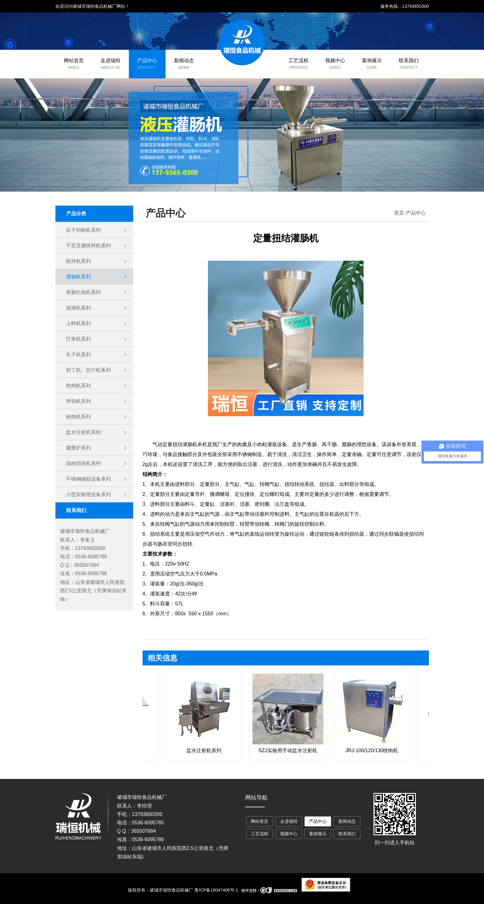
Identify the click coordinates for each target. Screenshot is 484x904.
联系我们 (409, 60)
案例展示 (372, 60)
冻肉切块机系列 (83, 463)
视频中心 (335, 60)
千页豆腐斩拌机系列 (88, 245)
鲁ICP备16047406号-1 (216, 890)
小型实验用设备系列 (88, 494)
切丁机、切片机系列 (88, 370)
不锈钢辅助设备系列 (88, 479)
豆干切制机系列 (83, 230)
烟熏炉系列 (78, 447)
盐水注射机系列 (83, 432)
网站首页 (74, 60)
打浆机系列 (78, 339)
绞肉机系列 (78, 385)
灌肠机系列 (78, 276)
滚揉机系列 (78, 307)
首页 (399, 213)
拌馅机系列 (78, 401)
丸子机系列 (78, 354)
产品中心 (147, 60)
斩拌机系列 (78, 261)
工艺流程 (298, 60)
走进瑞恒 (110, 60)
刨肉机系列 (78, 416)
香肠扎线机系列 (83, 292)
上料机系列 (78, 323)
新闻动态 (184, 60)
